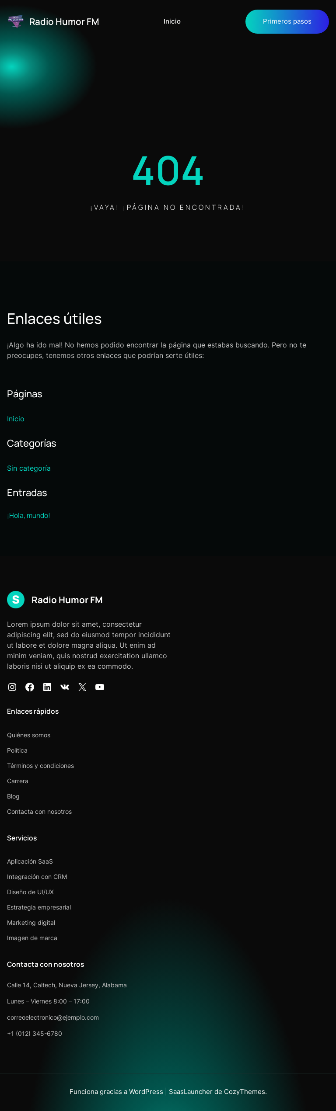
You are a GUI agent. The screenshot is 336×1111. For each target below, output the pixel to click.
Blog (13, 796)
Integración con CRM (37, 876)
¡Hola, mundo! (28, 515)
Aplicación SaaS (30, 861)
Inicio (172, 21)
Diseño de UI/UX (30, 892)
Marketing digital (31, 922)
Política (17, 750)
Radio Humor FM (64, 21)
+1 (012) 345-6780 (34, 1033)
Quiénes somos (28, 735)
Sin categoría (29, 468)
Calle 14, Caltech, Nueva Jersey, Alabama (67, 985)
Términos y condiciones (40, 765)
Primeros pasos (287, 21)
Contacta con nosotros (39, 811)
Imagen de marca (32, 937)
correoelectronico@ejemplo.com (53, 1017)
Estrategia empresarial (39, 907)
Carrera (17, 781)
